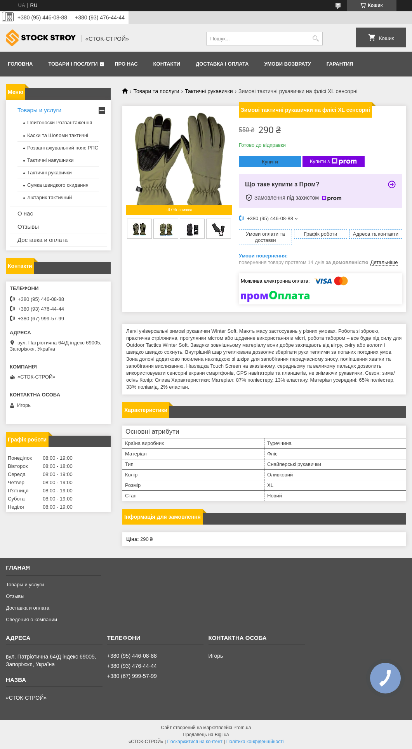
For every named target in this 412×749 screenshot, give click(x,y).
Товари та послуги (156, 91)
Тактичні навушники (50, 160)
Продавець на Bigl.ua (206, 734)
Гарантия (340, 64)
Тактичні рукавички (209, 91)
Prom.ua (242, 727)
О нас (25, 213)
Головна (20, 64)
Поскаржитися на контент (194, 741)
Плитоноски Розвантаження (59, 122)
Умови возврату (287, 64)
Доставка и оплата (42, 239)
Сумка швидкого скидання (58, 185)
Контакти (167, 64)
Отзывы (28, 226)
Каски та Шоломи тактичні (57, 135)
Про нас (126, 64)
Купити (270, 162)
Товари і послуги (72, 64)
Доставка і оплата (222, 64)
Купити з (333, 161)
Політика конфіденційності (255, 741)
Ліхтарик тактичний (49, 197)
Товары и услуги (39, 110)
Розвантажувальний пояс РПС (62, 148)
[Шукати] (316, 38)
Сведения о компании (31, 619)
